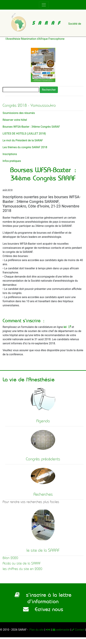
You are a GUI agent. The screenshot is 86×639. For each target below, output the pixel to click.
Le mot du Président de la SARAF (23, 140)
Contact (78, 629)
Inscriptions (10, 154)
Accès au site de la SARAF (22, 563)
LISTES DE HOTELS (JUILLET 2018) (24, 133)
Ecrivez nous (43, 609)
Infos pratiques (12, 161)
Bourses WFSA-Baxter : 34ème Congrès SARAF (31, 126)
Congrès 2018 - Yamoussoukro (29, 105)
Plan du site (36, 629)
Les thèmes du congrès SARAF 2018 (25, 147)
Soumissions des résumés (19, 113)
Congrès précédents (43, 459)
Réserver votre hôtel (15, 119)
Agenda (43, 421)
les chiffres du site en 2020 (22, 569)
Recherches (43, 494)
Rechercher (49, 89)
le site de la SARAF (43, 550)
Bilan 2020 (10, 558)
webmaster (61, 629)
